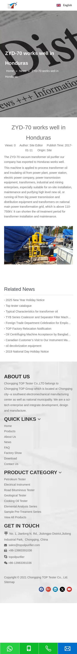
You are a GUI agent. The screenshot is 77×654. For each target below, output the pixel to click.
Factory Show (13, 453)
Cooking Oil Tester (16, 501)
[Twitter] (62, 589)
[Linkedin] (55, 589)
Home (8, 426)
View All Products (15, 517)
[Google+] (48, 589)
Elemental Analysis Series (20, 506)
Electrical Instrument (17, 484)
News (7, 442)
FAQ (7, 447)
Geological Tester (15, 495)
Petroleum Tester (15, 479)
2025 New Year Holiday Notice (25, 300)
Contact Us (11, 464)
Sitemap (9, 582)
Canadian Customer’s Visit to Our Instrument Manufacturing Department (38, 340)
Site (49, 150)
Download (10, 458)
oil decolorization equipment (23, 345)
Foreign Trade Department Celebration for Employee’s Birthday (38, 323)
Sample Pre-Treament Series (22, 511)
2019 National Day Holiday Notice (27, 351)
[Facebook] (41, 589)
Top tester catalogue (19, 305)
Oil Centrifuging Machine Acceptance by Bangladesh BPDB (38, 334)
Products (9, 431)
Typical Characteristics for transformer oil (32, 311)
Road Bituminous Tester (19, 490)
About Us (10, 436)
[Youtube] (69, 589)
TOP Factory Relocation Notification (28, 328)
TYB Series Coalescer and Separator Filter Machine (38, 317)
